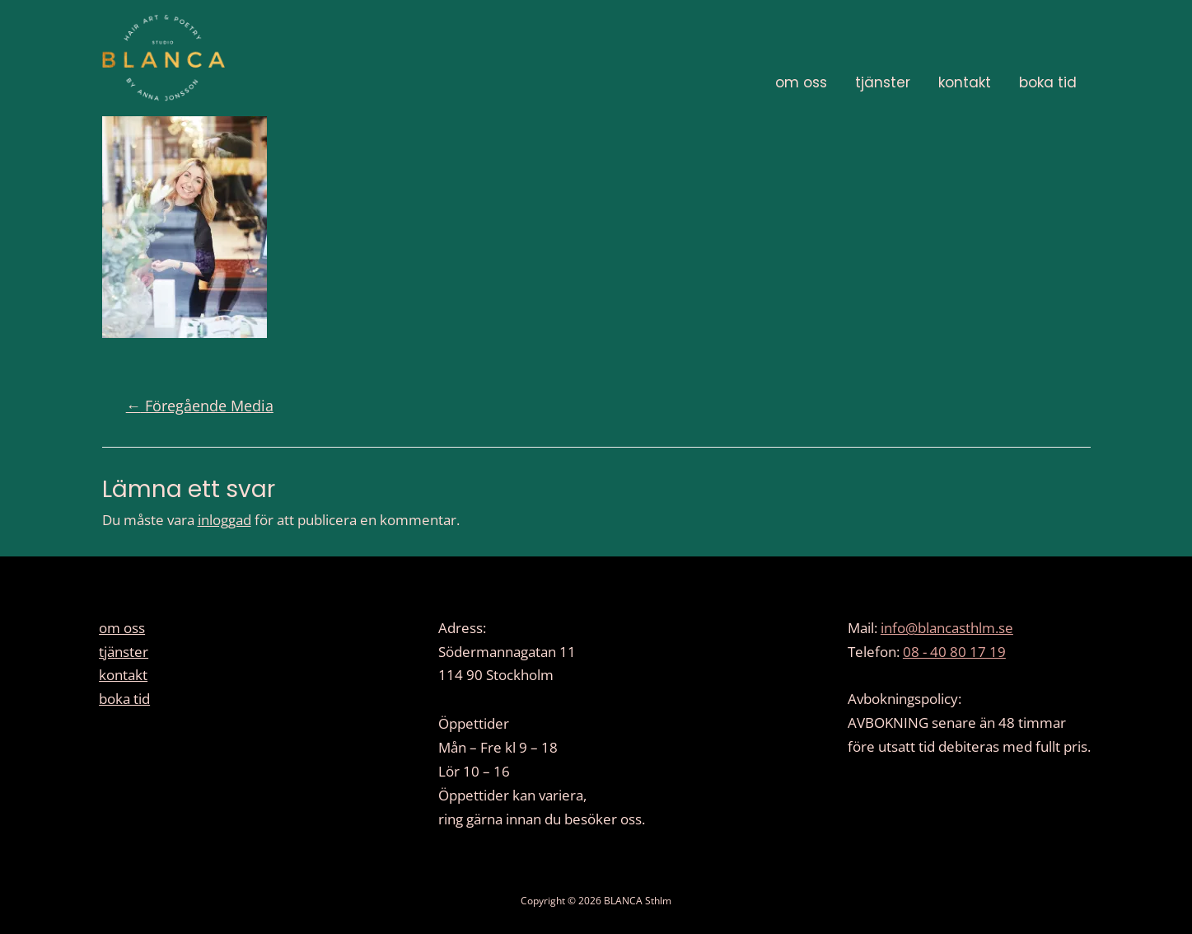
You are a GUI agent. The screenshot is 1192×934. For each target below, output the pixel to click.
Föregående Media (199, 405)
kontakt (964, 82)
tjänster (882, 82)
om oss (801, 82)
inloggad (224, 519)
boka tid (1048, 82)
